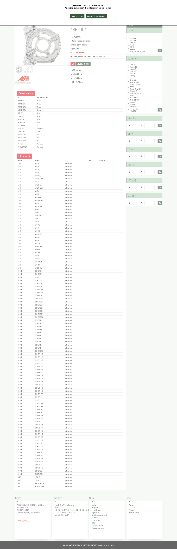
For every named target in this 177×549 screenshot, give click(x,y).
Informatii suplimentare (96, 16)
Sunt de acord (77, 16)
